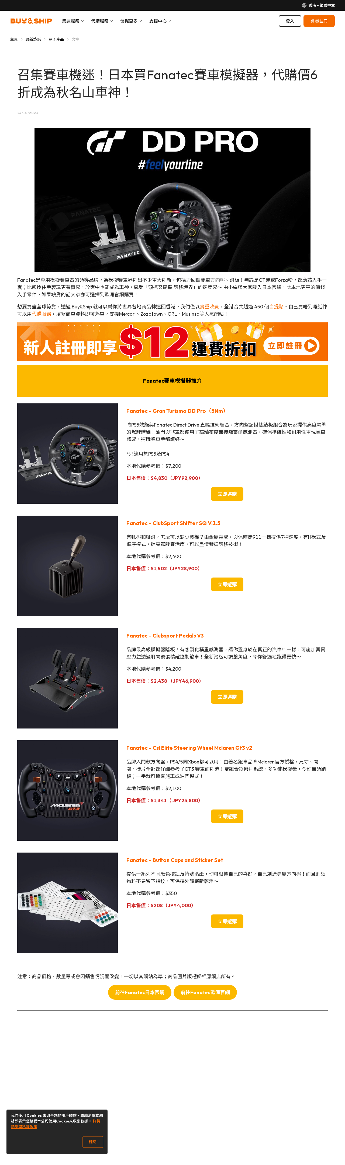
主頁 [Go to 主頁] (14, 39)
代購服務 (41, 314)
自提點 (276, 307)
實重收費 (209, 307)
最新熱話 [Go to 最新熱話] (33, 39)
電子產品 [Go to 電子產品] (56, 39)
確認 (92, 1141)
